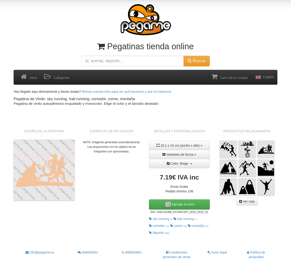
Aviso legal (217, 252)
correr (178, 226)
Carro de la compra (229, 77)
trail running (185, 219)
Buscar (197, 61)
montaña (198, 226)
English (264, 77)
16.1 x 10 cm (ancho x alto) (179, 145)
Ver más (247, 201)
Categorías (56, 77)
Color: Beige (179, 163)
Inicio (29, 77)
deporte (159, 233)
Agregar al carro (179, 204)
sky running (161, 219)
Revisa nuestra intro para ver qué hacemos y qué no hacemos (126, 91)
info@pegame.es (39, 252)
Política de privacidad (256, 254)
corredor (159, 226)
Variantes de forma (179, 154)
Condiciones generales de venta (176, 254)
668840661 (88, 252)
